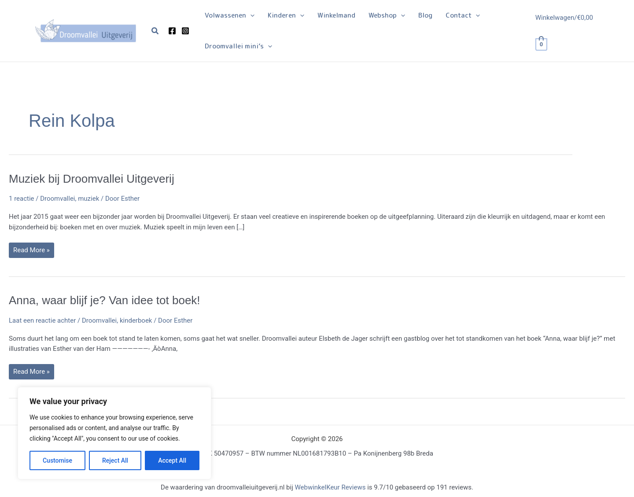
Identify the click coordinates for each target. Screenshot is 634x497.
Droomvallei (57, 198)
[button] (155, 31)
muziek (88, 198)
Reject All (115, 460)
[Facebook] (172, 31)
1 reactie (21, 198)
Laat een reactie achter (42, 320)
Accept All (172, 460)
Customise (57, 460)
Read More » (31, 252)
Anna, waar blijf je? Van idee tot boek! (104, 300)
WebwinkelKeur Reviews (330, 487)
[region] (114, 433)
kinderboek (136, 320)
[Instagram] (185, 31)
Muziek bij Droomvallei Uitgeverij (91, 178)
